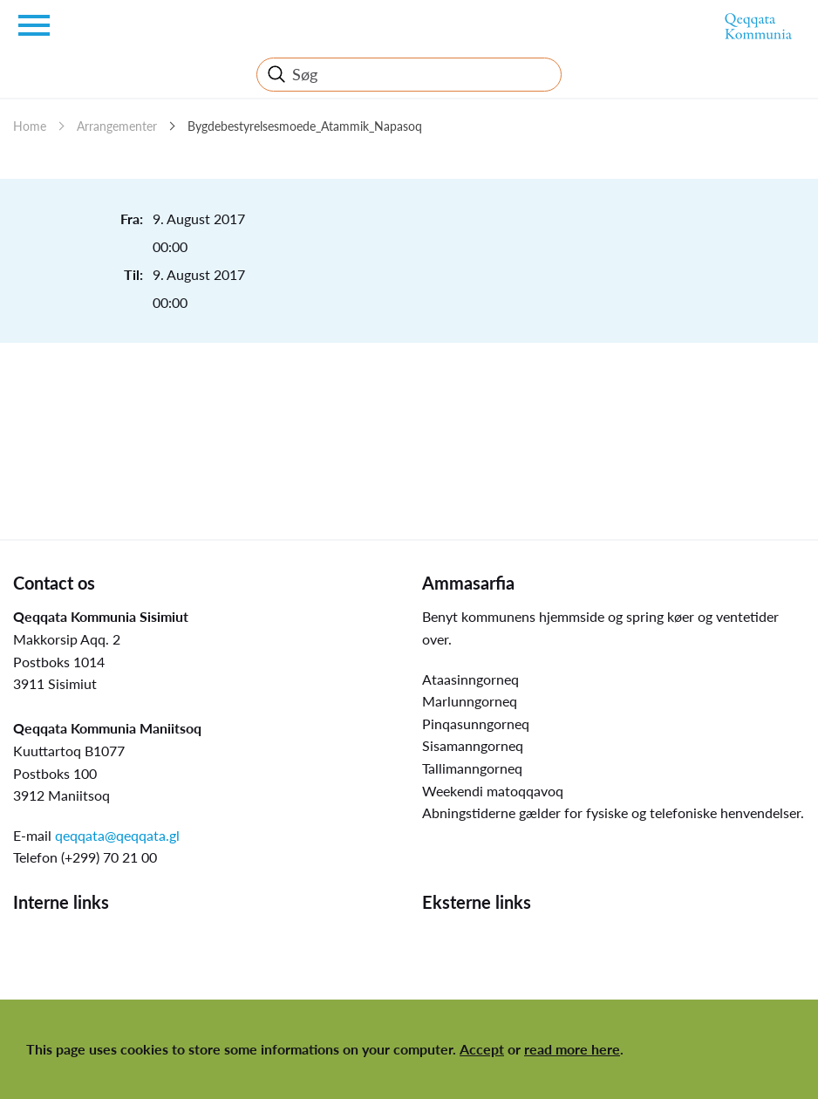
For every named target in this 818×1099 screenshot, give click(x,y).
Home (29, 126)
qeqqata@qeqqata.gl (117, 835)
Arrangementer (117, 126)
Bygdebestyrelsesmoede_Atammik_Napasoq (304, 126)
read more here (572, 1049)
